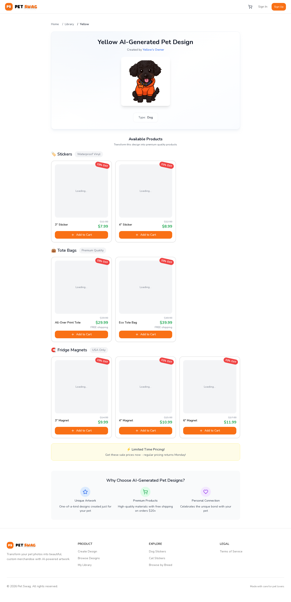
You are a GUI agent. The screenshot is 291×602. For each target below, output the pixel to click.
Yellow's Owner (153, 50)
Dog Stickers (157, 551)
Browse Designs (89, 558)
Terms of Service (231, 551)
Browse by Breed (160, 565)
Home (55, 24)
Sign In (262, 7)
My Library (85, 565)
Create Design (87, 551)
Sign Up (278, 6)
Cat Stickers (157, 558)
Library (69, 24)
